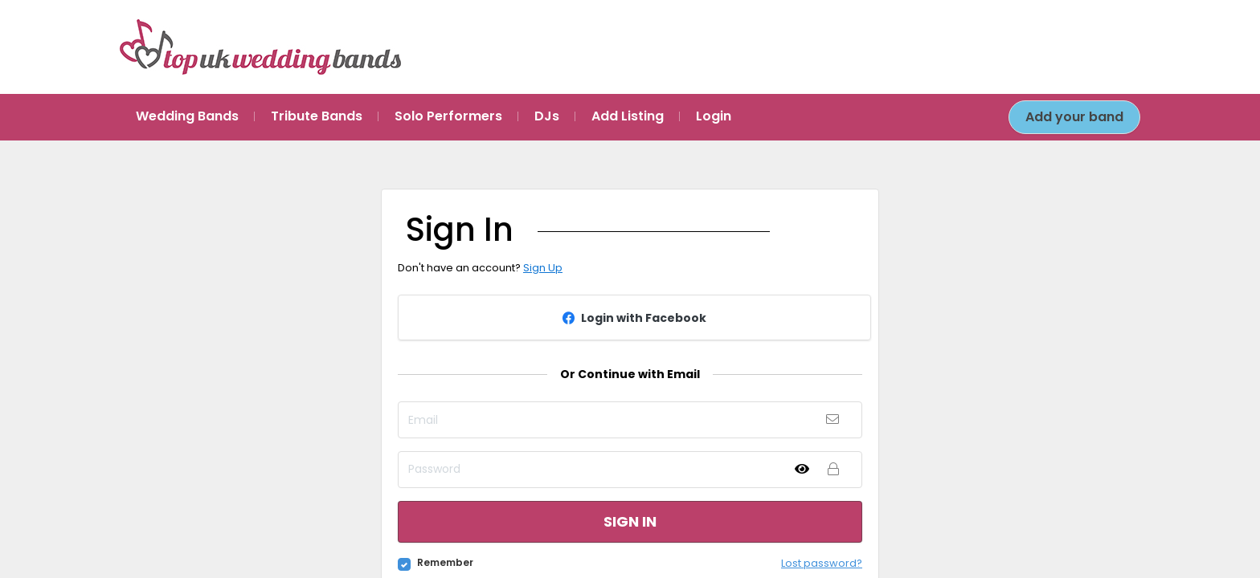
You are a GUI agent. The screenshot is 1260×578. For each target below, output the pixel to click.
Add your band (1074, 117)
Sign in (630, 521)
